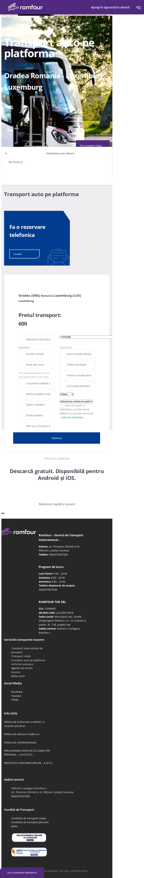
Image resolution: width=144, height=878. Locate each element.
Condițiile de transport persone (30, 822)
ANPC (14, 826)
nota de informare (72, 417)
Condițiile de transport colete (28, 818)
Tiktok (14, 699)
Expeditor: (24, 347)
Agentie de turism (22, 668)
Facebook (16, 691)
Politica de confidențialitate (20, 742)
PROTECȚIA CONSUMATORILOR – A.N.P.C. (28, 763)
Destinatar (66, 347)
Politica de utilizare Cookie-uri (22, 734)
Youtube (16, 696)
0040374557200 (58, 554)
